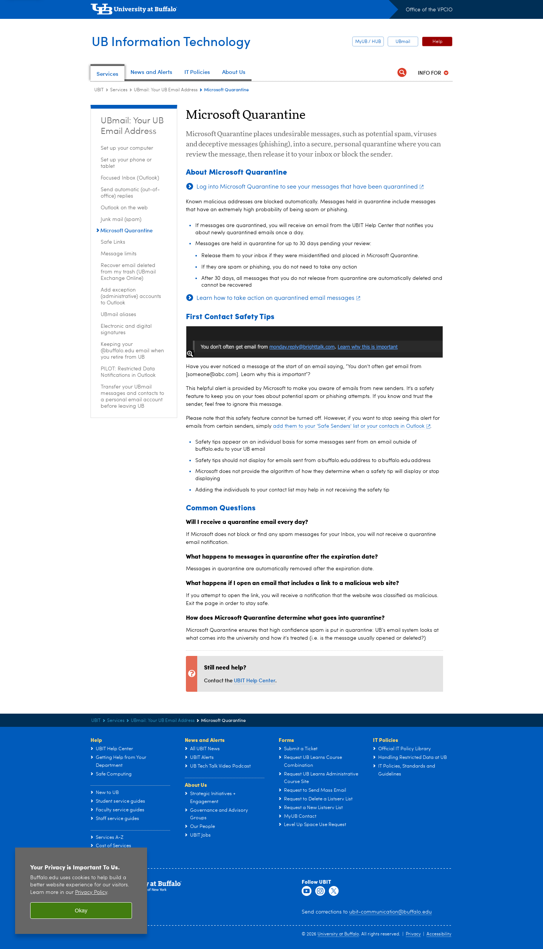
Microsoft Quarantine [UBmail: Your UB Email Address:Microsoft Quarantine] (126, 230)
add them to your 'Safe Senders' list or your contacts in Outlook (351, 426)
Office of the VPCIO (429, 9)
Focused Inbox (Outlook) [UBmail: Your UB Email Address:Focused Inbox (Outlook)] (130, 178)
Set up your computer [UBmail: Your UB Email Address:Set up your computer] (127, 148)
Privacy (413, 934)
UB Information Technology (174, 40)
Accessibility (438, 934)
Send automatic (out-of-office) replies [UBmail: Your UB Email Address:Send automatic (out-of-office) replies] (130, 193)
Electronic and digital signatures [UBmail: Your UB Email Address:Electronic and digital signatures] (126, 329)
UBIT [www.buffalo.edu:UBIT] (99, 90)
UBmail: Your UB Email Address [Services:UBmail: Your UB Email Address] (166, 90)
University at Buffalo (338, 934)
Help (437, 42)
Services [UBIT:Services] (118, 90)
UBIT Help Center (254, 680)
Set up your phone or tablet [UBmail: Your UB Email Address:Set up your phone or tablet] (126, 163)
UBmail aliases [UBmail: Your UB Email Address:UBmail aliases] (118, 314)
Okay (81, 911)
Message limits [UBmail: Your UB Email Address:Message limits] (119, 253)
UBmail (403, 42)
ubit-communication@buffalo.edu (390, 912)
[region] (81, 891)
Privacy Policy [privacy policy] (91, 892)
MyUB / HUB (368, 42)
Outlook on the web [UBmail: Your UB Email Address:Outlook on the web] (124, 207)
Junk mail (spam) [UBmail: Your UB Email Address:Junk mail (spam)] (121, 219)
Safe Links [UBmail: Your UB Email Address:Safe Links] (113, 242)
